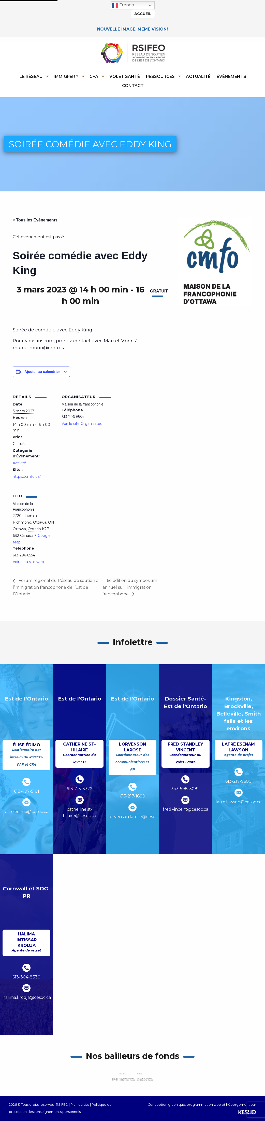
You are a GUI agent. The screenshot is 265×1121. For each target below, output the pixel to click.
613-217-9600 (238, 781)
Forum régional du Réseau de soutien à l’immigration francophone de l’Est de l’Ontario (56, 587)
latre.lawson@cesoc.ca (238, 802)
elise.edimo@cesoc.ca (26, 811)
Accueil (142, 13)
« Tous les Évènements (35, 220)
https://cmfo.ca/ (27, 476)
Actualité (198, 76)
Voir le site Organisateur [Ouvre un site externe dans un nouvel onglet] (83, 423)
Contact (133, 85)
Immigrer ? (66, 76)
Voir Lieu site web (28, 562)
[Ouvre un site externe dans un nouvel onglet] (132, 1077)
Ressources (160, 76)
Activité (19, 463)
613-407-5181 (26, 791)
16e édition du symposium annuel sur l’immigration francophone (130, 587)
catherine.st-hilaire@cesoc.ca (79, 813)
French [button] (123, 5)
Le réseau (31, 76)
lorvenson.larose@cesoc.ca (132, 817)
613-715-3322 (80, 789)
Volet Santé (124, 76)
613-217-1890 (132, 796)
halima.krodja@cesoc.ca (26, 997)
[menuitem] (33, 76)
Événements (231, 76)
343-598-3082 (185, 789)
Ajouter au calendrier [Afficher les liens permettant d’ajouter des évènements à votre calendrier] (42, 372)
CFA (94, 76)
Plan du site (79, 1104)
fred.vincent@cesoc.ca (185, 809)
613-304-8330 (26, 977)
